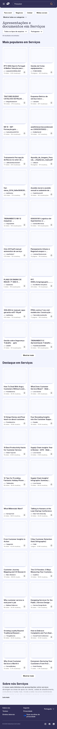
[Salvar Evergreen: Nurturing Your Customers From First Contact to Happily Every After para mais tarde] (51, 668)
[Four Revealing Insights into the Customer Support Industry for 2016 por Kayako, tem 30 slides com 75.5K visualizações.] (42, 412)
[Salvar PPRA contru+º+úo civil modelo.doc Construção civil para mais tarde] (51, 316)
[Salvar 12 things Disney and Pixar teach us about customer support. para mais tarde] (24, 423)
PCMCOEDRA (37, 71)
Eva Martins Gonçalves (40, 284)
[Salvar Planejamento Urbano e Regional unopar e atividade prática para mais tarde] (51, 255)
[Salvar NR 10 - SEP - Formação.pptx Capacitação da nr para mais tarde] (24, 133)
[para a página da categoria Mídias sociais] (42, 13)
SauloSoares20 (38, 193)
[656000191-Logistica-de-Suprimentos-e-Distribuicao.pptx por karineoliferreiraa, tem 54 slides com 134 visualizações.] (42, 214)
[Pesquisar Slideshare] (34, 4)
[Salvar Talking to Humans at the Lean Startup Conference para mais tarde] (51, 515)
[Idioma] (36, 31)
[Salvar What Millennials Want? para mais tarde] (24, 515)
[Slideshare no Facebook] (49, 724)
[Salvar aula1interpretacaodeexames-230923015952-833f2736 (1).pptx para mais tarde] (51, 133)
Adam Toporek (11, 452)
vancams (36, 101)
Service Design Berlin (39, 605)
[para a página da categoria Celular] (29, 13)
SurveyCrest (10, 514)
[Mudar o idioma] (49, 709)
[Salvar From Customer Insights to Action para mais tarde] (24, 545)
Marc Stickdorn (11, 575)
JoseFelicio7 (10, 254)
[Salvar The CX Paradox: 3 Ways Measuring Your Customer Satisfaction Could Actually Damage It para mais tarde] (51, 576)
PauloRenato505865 (39, 345)
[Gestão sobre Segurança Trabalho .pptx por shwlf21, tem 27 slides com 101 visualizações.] (15, 336)
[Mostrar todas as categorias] (15, 17)
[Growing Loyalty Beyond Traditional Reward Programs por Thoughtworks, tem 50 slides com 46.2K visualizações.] (15, 626)
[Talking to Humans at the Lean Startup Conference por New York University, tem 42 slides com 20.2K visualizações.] (42, 504)
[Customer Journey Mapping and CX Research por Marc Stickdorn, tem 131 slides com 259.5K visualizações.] (15, 565)
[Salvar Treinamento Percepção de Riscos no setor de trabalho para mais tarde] (24, 164)
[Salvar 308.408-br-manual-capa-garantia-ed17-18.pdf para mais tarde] (24, 316)
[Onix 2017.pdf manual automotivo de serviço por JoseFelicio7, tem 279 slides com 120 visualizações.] (15, 244)
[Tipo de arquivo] (15, 31)
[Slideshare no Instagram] (45, 724)
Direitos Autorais (8, 714)
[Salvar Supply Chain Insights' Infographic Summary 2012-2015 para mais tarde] (51, 484)
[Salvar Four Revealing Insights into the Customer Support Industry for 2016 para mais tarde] (51, 423)
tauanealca (9, 284)
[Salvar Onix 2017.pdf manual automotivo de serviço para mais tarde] (24, 255)
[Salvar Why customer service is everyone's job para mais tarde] (24, 606)
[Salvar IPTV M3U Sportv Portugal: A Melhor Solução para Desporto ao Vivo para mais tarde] (24, 72)
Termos (5, 711)
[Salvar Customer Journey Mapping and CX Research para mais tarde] (24, 576)
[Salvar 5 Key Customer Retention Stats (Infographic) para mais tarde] (51, 545)
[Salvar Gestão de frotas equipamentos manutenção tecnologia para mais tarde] (51, 72)
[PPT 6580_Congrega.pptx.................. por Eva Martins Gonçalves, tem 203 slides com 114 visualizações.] (42, 275)
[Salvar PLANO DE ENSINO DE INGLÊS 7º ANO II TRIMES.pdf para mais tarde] (24, 286)
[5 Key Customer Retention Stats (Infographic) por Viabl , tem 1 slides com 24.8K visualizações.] (42, 534)
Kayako (35, 422)
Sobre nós (6, 708)
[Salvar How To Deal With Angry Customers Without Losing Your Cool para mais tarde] (24, 393)
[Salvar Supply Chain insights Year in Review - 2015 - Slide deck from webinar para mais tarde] (51, 454)
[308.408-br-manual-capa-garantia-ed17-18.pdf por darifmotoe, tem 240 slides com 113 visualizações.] (15, 305)
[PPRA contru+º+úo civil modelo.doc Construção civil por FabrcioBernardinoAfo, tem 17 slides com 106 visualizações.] (42, 305)
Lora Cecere (37, 391)
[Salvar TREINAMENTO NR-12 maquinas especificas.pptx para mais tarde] (24, 225)
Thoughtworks (10, 636)
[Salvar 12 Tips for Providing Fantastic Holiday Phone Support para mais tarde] (24, 484)
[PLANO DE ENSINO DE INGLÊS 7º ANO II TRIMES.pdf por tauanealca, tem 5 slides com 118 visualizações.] (15, 275)
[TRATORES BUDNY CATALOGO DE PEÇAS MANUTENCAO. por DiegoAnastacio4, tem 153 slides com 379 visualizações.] (15, 92)
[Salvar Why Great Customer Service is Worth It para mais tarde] (24, 668)
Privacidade (27, 711)
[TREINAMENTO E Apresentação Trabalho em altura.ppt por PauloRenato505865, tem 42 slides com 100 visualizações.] (42, 336)
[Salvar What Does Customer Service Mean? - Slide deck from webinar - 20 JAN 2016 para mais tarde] (51, 393)
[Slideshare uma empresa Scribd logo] (8, 4)
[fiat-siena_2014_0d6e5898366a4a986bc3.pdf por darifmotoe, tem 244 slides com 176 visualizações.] (15, 183)
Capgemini (9, 544)
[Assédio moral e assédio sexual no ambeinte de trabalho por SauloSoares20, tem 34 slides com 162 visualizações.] (42, 183)
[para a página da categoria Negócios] (19, 13)
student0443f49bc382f (13, 71)
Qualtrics (36, 575)
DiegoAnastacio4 (11, 101)
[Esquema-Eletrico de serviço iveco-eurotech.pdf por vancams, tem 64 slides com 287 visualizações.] (42, 92)
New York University (39, 514)
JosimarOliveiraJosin (39, 254)
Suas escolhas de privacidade (31, 715)
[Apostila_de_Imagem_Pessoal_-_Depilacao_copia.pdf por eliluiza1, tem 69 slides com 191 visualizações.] (42, 153)
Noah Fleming (37, 666)
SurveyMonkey (11, 666)
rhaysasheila (10, 223)
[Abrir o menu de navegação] (3, 4)
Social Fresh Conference (40, 636)
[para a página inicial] (7, 13)
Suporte (26, 708)
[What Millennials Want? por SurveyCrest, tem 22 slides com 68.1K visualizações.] (15, 504)
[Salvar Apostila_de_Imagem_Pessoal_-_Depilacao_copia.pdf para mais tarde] (51, 164)
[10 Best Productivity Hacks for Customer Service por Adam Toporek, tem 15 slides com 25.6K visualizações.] (15, 443)
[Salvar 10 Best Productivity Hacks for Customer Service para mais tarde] (24, 454)
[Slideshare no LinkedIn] (54, 724)
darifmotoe (9, 193)
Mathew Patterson (11, 605)
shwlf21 (8, 345)
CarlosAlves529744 (12, 132)
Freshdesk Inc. (10, 391)
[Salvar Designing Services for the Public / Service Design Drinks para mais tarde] (51, 606)
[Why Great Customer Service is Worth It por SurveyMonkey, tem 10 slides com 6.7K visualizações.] (15, 656)
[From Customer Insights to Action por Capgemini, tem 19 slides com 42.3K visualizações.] (15, 534)
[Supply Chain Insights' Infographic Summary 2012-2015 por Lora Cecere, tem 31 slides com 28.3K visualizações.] (42, 473)
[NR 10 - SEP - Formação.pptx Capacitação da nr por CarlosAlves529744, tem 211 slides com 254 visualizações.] (15, 122)
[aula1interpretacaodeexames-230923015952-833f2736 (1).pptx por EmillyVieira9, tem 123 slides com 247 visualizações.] (42, 122)
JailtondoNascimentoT (13, 162)
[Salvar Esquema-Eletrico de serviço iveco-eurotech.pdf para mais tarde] (51, 103)
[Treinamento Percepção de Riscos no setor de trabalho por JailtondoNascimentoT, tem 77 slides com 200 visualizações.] (15, 153)
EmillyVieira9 (37, 132)
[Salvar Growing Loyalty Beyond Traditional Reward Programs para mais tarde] (24, 637)
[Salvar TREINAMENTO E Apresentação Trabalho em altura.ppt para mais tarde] (51, 347)
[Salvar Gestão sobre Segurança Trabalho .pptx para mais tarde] (24, 347)
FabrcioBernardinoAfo (40, 315)
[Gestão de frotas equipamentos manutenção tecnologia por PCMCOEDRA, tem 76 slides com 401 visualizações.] (42, 61)
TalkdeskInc (10, 483)
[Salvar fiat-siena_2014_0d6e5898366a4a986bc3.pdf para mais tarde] (24, 194)
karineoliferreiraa (38, 223)
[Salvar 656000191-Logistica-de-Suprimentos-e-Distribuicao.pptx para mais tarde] (51, 225)
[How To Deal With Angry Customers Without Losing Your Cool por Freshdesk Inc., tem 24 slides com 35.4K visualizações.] (15, 382)
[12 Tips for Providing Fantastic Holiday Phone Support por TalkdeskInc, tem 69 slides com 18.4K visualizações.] (15, 473)
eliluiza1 (35, 162)
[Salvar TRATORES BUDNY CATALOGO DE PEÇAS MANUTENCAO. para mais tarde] (24, 103)
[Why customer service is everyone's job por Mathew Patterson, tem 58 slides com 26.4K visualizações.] (15, 595)
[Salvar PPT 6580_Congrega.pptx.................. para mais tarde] (51, 286)
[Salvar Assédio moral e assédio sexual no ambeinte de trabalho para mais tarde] (51, 194)
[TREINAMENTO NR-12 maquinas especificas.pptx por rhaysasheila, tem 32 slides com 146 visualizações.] (15, 214)
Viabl (34, 544)
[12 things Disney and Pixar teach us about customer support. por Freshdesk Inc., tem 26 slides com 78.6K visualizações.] (15, 412)
